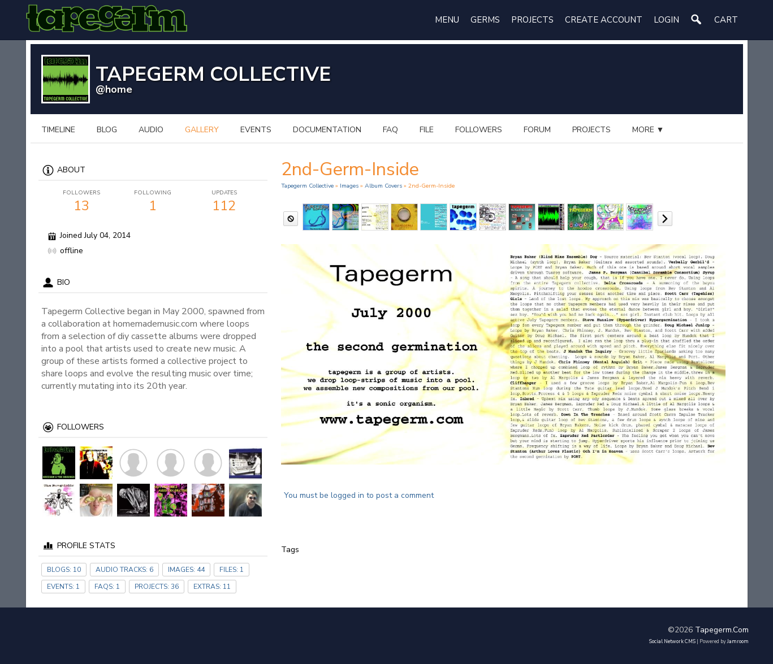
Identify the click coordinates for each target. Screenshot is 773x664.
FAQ (390, 129)
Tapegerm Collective (307, 185)
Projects (532, 19)
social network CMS (672, 641)
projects (591, 129)
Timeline (58, 129)
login (666, 19)
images (349, 185)
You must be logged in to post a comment (359, 495)
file (427, 129)
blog (107, 129)
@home (114, 89)
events (255, 129)
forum (537, 129)
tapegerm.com (722, 629)
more (648, 129)
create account (603, 19)
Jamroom (738, 641)
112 (224, 202)
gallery (202, 129)
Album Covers (383, 185)
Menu (447, 19)
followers (478, 129)
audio (151, 129)
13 (82, 202)
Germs (485, 19)
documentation (327, 129)
